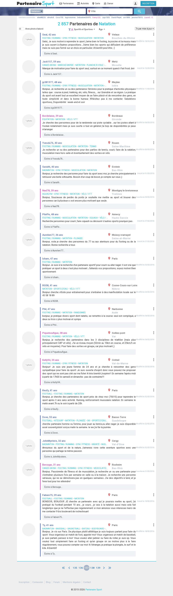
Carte (96, 3)
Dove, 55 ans (49, 417)
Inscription (24, 582)
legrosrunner (70, 17)
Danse (108, 3)
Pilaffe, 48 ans (50, 214)
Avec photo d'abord (34, 29)
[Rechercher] (139, 11)
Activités (83, 3)
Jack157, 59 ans (51, 61)
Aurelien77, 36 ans (52, 234)
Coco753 (59, 17)
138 (92, 567)
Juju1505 (106, 17)
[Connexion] (135, 3)
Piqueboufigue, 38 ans (54, 332)
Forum (56, 582)
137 (86, 567)
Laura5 (147, 17)
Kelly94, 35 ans (50, 360)
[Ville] (110, 11)
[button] (153, 34)
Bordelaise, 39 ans (52, 115)
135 (75, 567)
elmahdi (50, 17)
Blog (48, 582)
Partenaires (66, 3)
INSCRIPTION (148, 3)
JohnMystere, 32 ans (54, 440)
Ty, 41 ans (48, 525)
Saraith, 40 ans (50, 166)
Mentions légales (71, 582)
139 (98, 567)
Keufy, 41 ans (49, 390)
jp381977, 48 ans (52, 82)
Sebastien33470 (84, 17)
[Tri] (144, 28)
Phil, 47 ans (48, 309)
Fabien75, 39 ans (51, 495)
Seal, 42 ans (49, 34)
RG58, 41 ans (49, 285)
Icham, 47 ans (50, 258)
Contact (87, 582)
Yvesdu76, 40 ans (52, 142)
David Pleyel (116, 17)
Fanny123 (96, 17)
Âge (101, 29)
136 (81, 567)
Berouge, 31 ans (51, 464)
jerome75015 (137, 17)
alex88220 (41, 17)
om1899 (126, 17)
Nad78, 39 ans (50, 190)
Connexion (37, 582)
